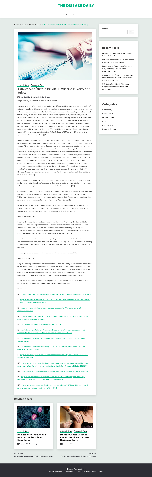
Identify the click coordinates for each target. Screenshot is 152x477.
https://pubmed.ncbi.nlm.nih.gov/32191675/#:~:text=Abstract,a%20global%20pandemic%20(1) (56, 294)
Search (105, 28)
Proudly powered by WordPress (61, 471)
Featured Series (108, 117)
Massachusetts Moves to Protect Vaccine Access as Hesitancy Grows (74, 437)
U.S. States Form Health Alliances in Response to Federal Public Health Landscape (115, 86)
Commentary (107, 110)
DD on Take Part (108, 113)
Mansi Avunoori (81, 444)
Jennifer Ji (34, 444)
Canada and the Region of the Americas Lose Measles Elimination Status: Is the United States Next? (117, 77)
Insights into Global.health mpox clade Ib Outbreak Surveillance (31, 437)
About (64, 15)
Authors (74, 15)
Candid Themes (97, 471)
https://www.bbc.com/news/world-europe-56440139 (40, 324)
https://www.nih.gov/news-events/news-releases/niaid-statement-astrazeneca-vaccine (54, 371)
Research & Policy (37, 85)
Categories (84, 15)
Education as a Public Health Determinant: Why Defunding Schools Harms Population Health (118, 68)
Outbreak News (23, 85)
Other (104, 121)
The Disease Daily (76, 5)
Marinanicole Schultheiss (41, 97)
